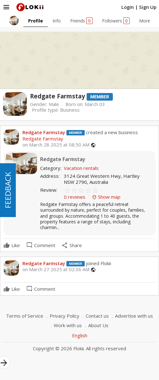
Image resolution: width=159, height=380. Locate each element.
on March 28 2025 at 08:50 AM (55, 145)
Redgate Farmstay (43, 132)
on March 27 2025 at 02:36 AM (55, 269)
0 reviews (75, 197)
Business (70, 110)
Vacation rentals (81, 168)
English (79, 335)
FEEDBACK (8, 190)
